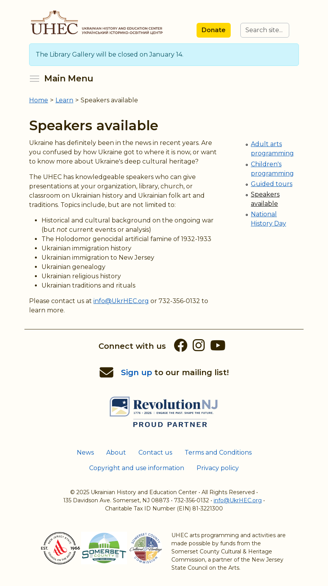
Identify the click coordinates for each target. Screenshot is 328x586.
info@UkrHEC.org (121, 301)
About (116, 452)
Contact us (155, 452)
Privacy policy (218, 468)
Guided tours (271, 184)
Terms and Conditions (218, 452)
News (85, 452)
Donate (214, 30)
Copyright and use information (136, 468)
